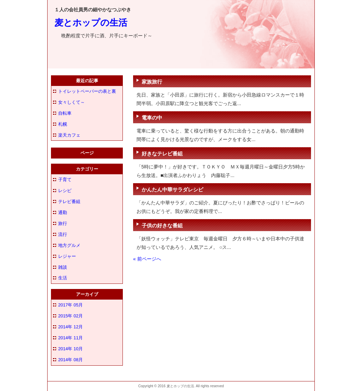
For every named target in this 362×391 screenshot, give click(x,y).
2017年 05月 (70, 304)
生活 (62, 277)
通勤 (62, 212)
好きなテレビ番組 (162, 153)
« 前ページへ (147, 259)
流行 (62, 234)
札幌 (62, 124)
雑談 (62, 267)
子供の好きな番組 (162, 225)
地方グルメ (69, 245)
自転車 (65, 113)
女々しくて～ (71, 102)
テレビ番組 (69, 201)
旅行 (62, 223)
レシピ (65, 190)
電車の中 (152, 118)
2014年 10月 (70, 348)
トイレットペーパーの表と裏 (87, 91)
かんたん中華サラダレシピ (172, 189)
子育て (65, 179)
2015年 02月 (70, 315)
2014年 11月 (70, 337)
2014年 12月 (70, 326)
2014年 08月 (70, 359)
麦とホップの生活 (90, 22)
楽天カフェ (69, 135)
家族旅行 (152, 82)
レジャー (67, 256)
